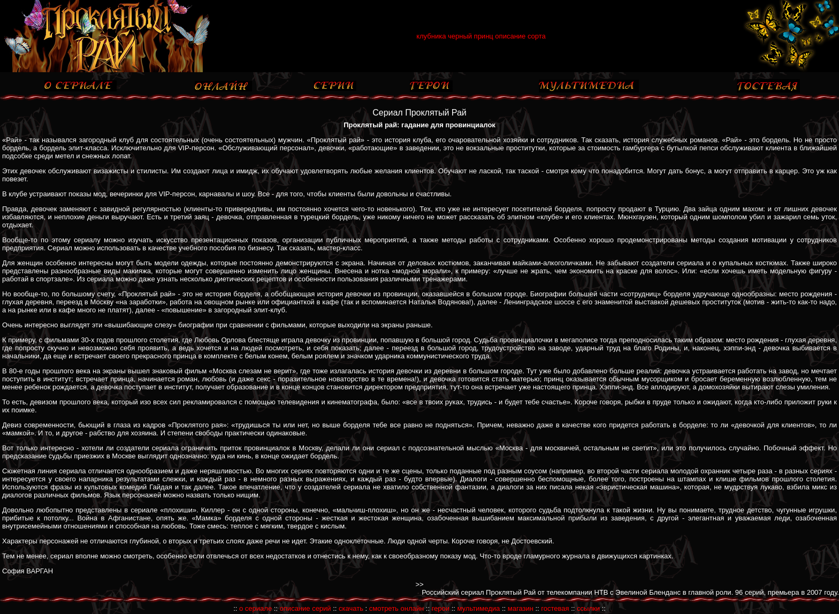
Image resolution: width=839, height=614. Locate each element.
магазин (520, 608)
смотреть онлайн (396, 608)
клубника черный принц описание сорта (481, 36)
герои (440, 608)
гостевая (555, 608)
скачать (351, 608)
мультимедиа (478, 608)
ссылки (588, 608)
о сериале (255, 608)
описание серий (305, 608)
